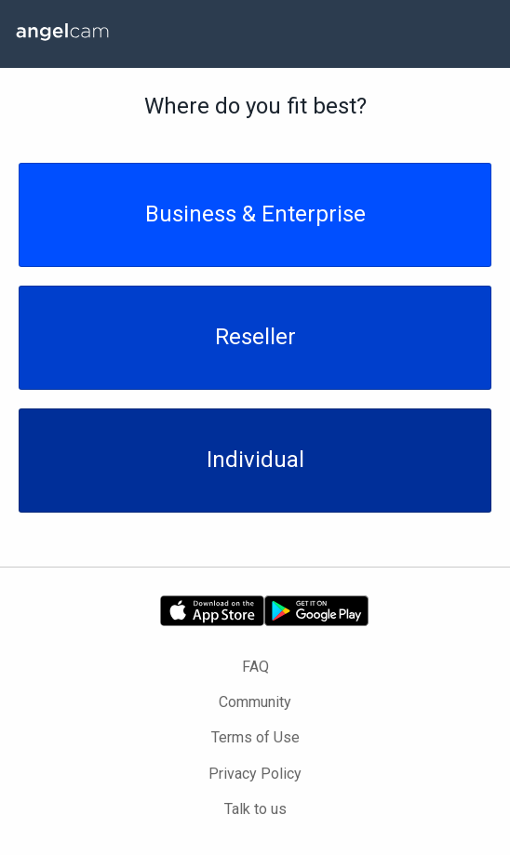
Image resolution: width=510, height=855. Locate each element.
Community (255, 702)
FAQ (255, 666)
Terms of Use (255, 737)
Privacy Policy (255, 773)
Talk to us (255, 809)
